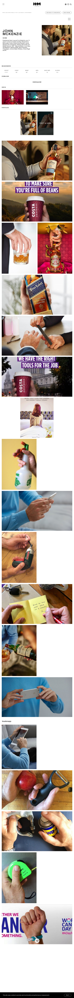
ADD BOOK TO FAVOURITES (53, 12)
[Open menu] (3, 4)
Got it (67, 995)
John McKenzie (28, 12)
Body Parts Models (10, 12)
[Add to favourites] (35, 113)
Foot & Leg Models (19, 12)
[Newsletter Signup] (66, 4)
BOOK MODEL (67, 12)
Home (3, 12)
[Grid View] (69, 19)
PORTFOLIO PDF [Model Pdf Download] (37, 82)
